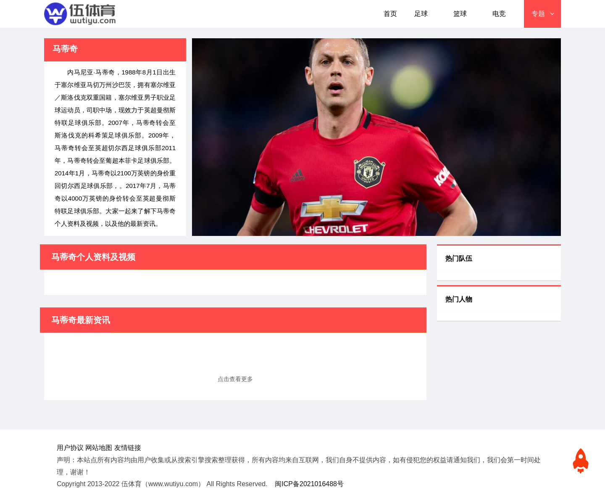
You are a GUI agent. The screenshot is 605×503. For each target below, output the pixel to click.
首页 (390, 13)
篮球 (460, 13)
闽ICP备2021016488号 (309, 483)
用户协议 (70, 447)
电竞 (499, 13)
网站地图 (98, 447)
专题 (538, 13)
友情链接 (127, 447)
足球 (421, 13)
